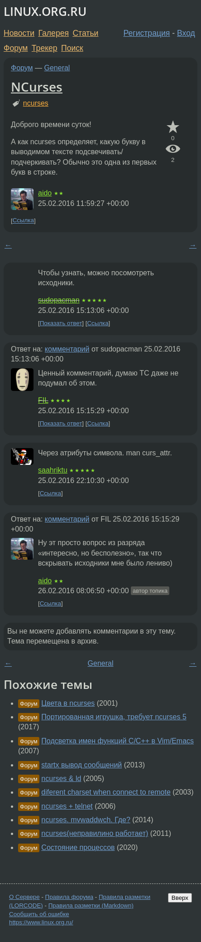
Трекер (44, 48)
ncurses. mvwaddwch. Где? (85, 820)
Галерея (53, 33)
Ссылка (23, 220)
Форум (16, 48)
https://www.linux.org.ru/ (41, 922)
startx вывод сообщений (81, 765)
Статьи (85, 33)
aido (45, 193)
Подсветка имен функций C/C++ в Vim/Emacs (117, 741)
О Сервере (24, 896)
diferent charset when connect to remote (106, 792)
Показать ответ (61, 323)
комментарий (67, 349)
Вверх (180, 897)
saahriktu (52, 470)
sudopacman (59, 300)
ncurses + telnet (66, 806)
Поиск (72, 48)
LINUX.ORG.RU (45, 12)
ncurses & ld (61, 778)
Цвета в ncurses (68, 703)
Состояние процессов (78, 847)
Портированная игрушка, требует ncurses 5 (113, 717)
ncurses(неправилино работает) (94, 833)
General (57, 68)
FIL (43, 400)
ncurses (35, 103)
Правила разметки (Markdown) (91, 905)
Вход (186, 33)
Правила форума (69, 896)
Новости (19, 33)
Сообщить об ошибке (39, 914)
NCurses (36, 86)
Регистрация (147, 33)
